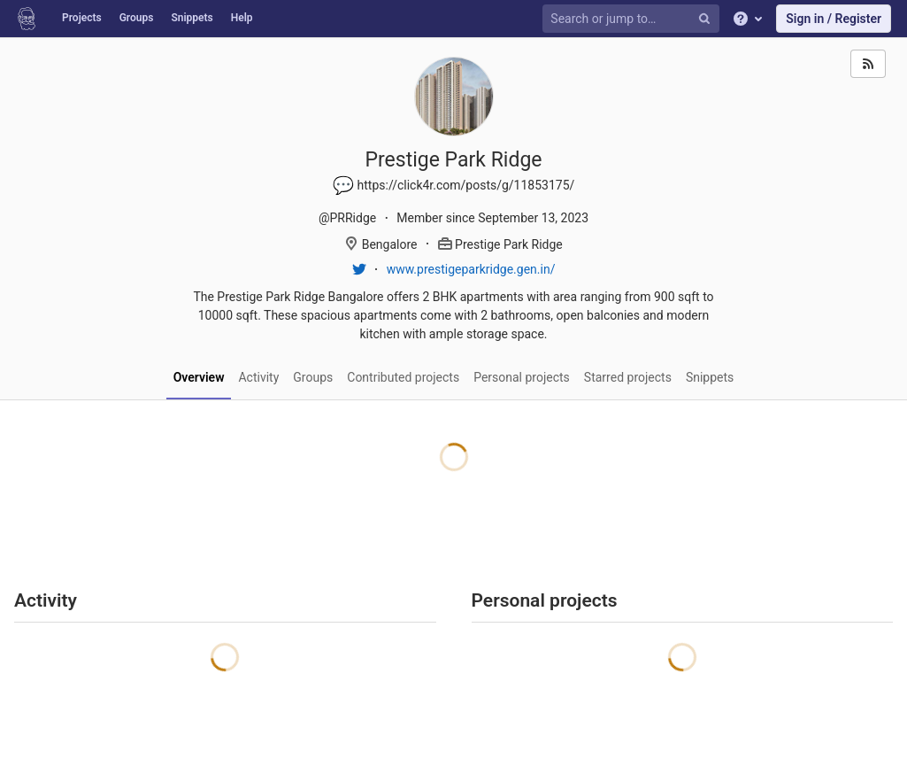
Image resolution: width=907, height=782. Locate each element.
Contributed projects (403, 377)
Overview (199, 377)
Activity (258, 377)
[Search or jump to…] (633, 19)
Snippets (191, 18)
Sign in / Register (833, 19)
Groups (136, 18)
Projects (82, 18)
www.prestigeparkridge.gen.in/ (471, 269)
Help (242, 18)
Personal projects (521, 377)
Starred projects (628, 377)
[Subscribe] (868, 64)
